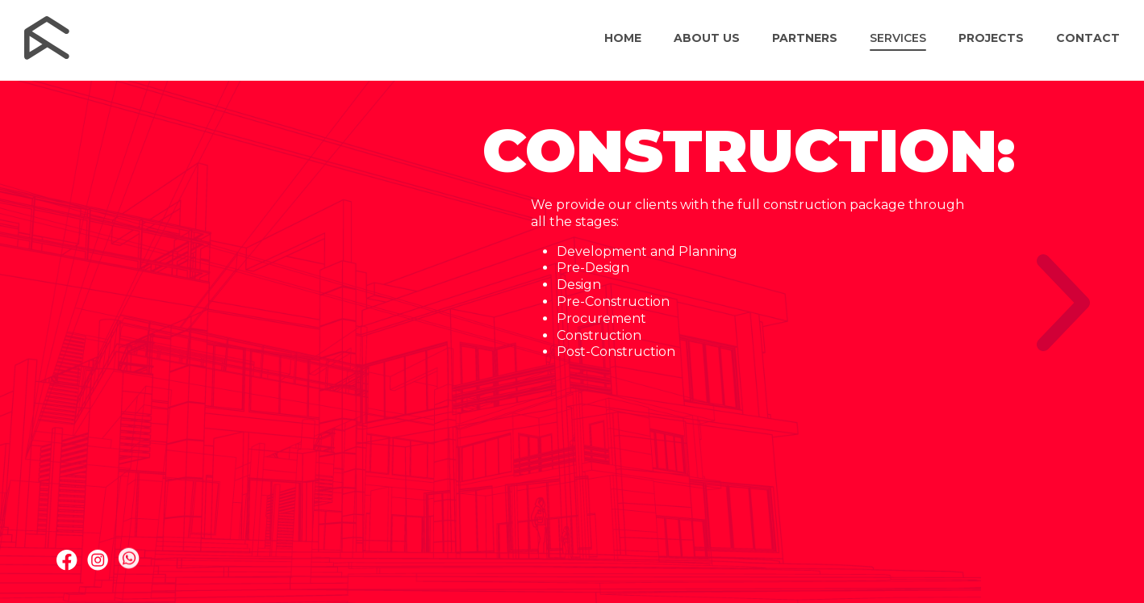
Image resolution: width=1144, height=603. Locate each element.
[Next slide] (1063, 302)
